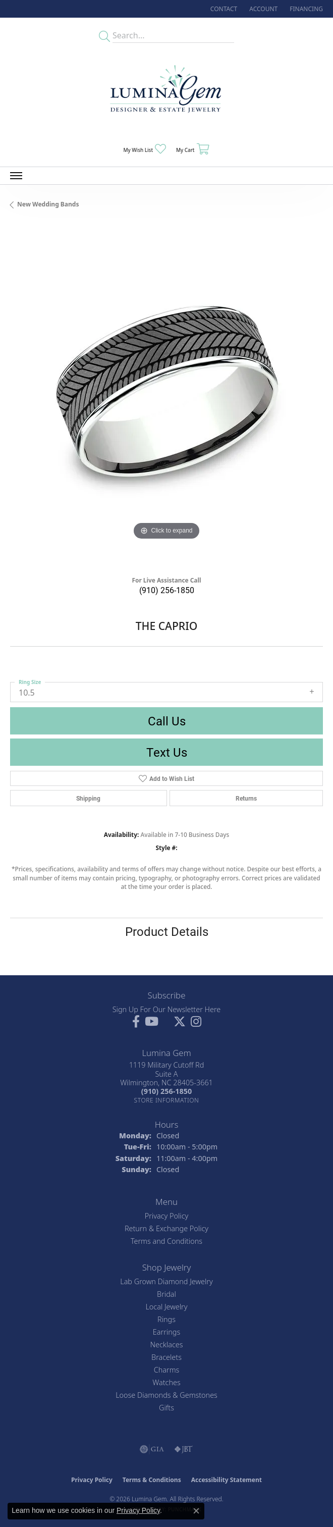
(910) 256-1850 (166, 590)
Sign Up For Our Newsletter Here (167, 1009)
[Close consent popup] (196, 1511)
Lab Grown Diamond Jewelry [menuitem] (166, 1281)
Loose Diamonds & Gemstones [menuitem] (166, 1395)
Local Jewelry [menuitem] (166, 1306)
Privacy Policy (167, 1216)
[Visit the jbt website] (183, 1449)
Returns (246, 798)
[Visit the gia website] (152, 1449)
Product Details (166, 931)
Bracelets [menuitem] (166, 1357)
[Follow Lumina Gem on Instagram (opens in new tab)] (196, 1022)
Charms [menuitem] (167, 1370)
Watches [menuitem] (166, 1382)
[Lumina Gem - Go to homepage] (166, 92)
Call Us (167, 721)
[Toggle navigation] (16, 175)
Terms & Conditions (152, 1480)
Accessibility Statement (226, 1480)
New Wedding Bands (48, 204)
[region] (166, 396)
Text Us (166, 752)
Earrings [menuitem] (166, 1332)
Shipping (88, 798)
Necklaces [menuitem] (166, 1344)
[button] (262, 9)
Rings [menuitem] (166, 1319)
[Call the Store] (166, 1091)
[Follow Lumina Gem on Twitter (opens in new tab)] (180, 1022)
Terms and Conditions (166, 1241)
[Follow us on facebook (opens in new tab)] (136, 1022)
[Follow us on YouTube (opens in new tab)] (151, 1022)
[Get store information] (166, 1100)
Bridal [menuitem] (166, 1294)
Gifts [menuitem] (166, 1407)
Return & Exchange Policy (166, 1228)
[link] (222, 9)
